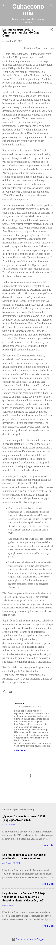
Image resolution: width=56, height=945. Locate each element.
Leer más (48, 845)
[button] (52, 30)
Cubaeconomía (28, 10)
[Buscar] (52, 6)
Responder (20, 750)
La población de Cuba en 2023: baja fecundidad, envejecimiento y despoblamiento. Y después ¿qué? (24, 897)
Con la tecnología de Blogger (28, 939)
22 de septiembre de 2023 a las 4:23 (31, 706)
